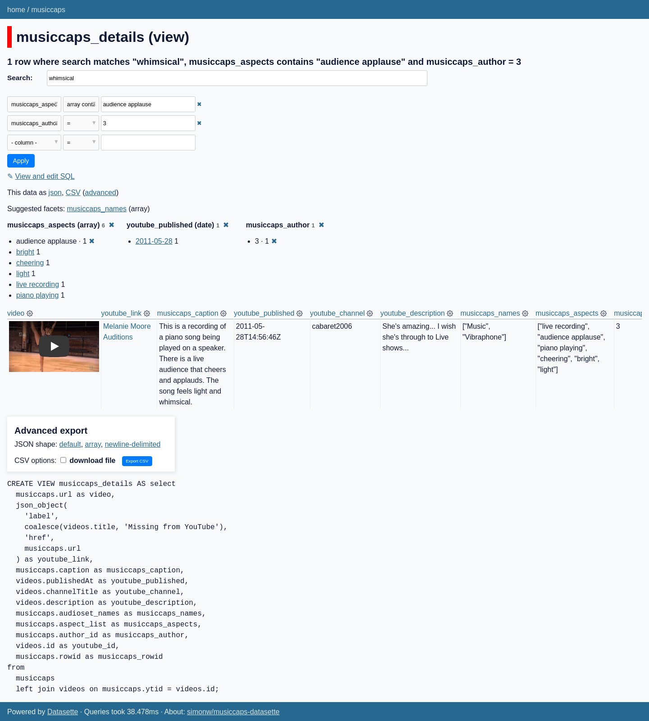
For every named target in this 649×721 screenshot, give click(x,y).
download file (88, 460)
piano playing (37, 295)
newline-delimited (133, 444)
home (16, 10)
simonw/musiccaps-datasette (233, 712)
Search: (19, 78)
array (93, 444)
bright (25, 252)
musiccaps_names (97, 209)
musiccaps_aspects (567, 313)
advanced (100, 192)
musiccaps (48, 10)
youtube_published (264, 313)
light (22, 273)
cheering (30, 263)
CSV (73, 192)
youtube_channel (337, 313)
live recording (37, 284)
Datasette (62, 712)
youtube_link (121, 313)
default (70, 444)
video (15, 313)
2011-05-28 (154, 241)
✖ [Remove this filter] (199, 104)
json (55, 192)
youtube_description (412, 313)
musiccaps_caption (187, 313)
